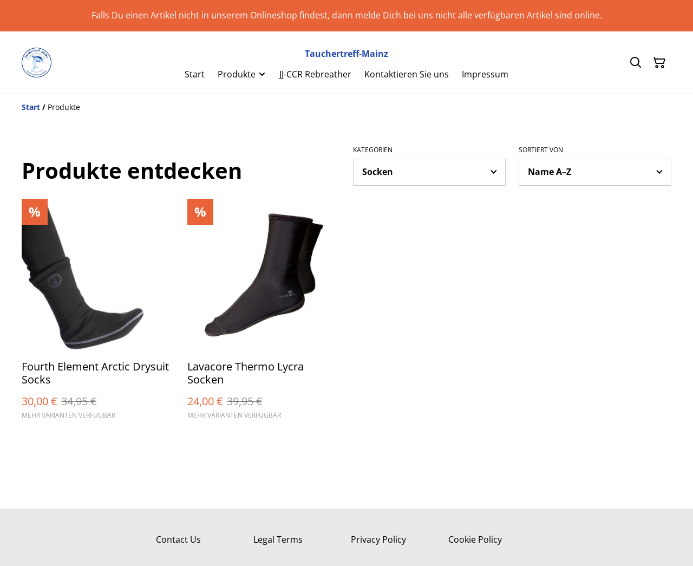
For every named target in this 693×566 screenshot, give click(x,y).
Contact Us (178, 539)
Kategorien (373, 150)
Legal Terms (278, 539)
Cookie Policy (475, 539)
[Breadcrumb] (346, 107)
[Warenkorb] (659, 63)
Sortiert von (541, 150)
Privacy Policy (378, 539)
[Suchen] (636, 63)
